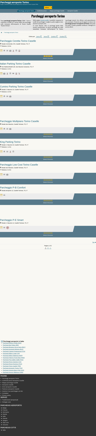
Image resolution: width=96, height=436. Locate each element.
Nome (39, 36)
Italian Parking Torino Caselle (15, 63)
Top (93, 242)
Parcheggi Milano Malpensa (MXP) (13, 355)
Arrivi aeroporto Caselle (9, 387)
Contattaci (5, 393)
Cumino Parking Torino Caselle (16, 86)
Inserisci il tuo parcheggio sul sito (12, 391)
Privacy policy (6, 395)
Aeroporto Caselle (72, 11)
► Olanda (4, 418)
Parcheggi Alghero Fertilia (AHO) (12, 343)
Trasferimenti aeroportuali (10, 400)
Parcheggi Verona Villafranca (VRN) (13, 372)
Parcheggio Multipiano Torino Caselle (19, 121)
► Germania (5, 412)
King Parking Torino (10, 142)
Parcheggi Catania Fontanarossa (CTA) (14, 351)
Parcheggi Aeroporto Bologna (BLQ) (13, 349)
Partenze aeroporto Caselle (10, 389)
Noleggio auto (6, 402)
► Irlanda (4, 414)
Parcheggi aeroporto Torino (14, 2)
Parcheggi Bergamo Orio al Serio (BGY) (14, 347)
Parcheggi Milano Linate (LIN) (11, 353)
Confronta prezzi (42, 11)
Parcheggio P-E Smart (12, 220)
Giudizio (54, 36)
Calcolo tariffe (45, 20)
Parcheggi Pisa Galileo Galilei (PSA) (13, 360)
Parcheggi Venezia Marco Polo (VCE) (13, 370)
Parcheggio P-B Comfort (13, 187)
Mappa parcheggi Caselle (57, 11)
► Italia (3, 416)
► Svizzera (4, 424)
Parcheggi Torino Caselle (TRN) (12, 366)
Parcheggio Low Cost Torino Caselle (19, 164)
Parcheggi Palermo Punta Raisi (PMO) (14, 357)
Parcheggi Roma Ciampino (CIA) (12, 362)
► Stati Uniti (5, 422)
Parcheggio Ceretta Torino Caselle (18, 41)
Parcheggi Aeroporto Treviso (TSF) (13, 368)
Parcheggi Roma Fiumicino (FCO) (12, 364)
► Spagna (4, 420)
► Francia (4, 410)
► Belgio (3, 408)
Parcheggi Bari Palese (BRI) (11, 345)
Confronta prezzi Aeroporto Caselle (13, 380)
